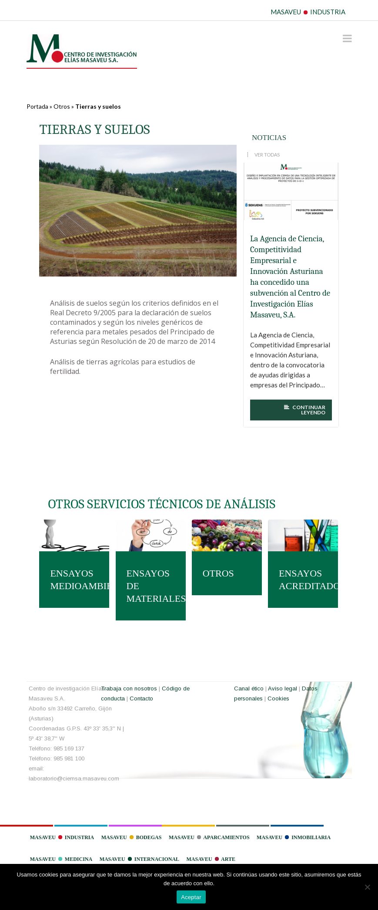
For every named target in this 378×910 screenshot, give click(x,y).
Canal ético (249, 688)
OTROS (218, 573)
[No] (367, 887)
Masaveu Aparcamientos (209, 837)
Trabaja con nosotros (129, 688)
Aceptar (191, 897)
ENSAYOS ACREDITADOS (303, 579)
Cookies (278, 698)
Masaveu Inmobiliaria (294, 837)
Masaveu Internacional (139, 859)
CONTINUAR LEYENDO (304, 410)
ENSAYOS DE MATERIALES (151, 586)
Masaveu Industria (62, 837)
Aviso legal (282, 688)
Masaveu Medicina (61, 859)
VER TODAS (267, 154)
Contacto (141, 698)
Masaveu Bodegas (131, 837)
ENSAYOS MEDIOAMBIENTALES (74, 579)
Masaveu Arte (211, 859)
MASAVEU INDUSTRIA (308, 12)
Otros (62, 106)
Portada (37, 106)
